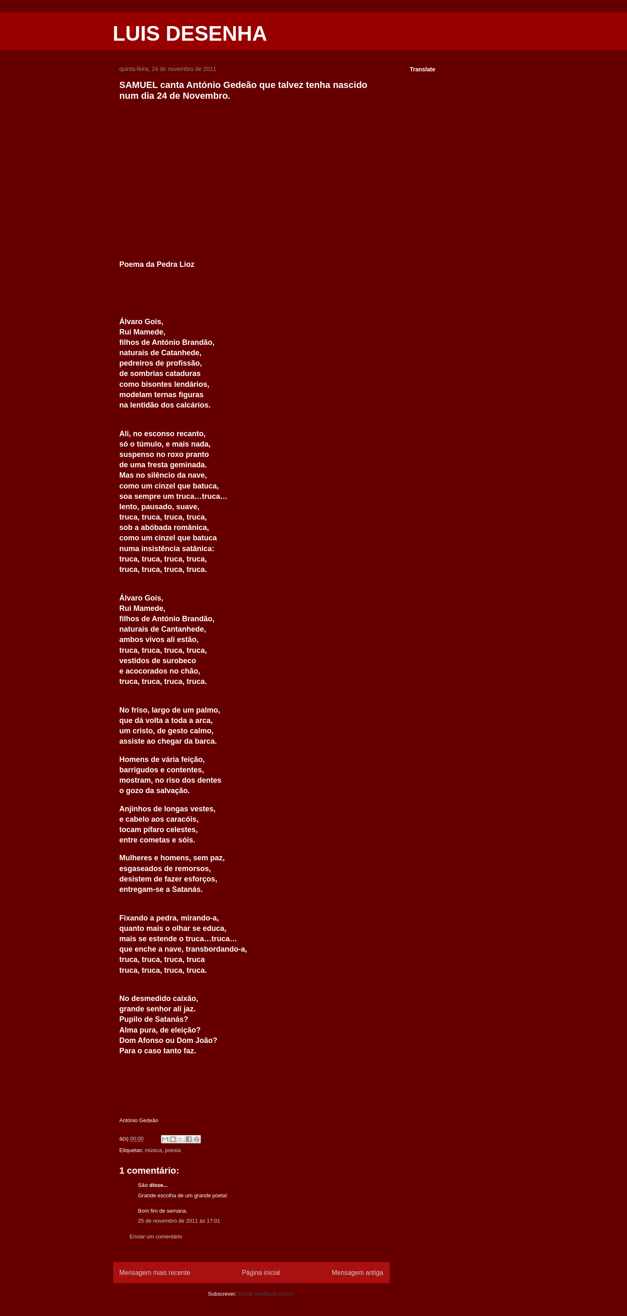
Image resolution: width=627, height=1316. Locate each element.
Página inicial (261, 1272)
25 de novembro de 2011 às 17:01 (179, 1221)
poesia (173, 1150)
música (153, 1150)
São (143, 1185)
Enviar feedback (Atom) (266, 1294)
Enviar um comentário (156, 1236)
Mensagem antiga (357, 1272)
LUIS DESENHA (190, 33)
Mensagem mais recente (155, 1272)
